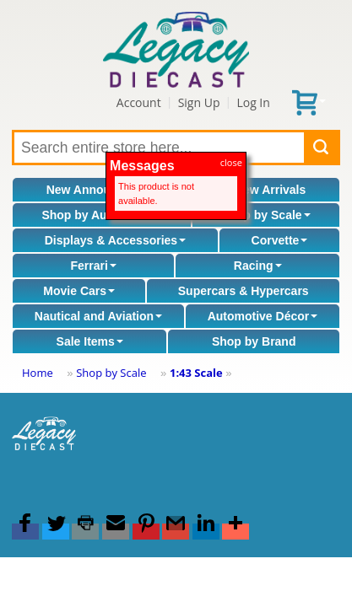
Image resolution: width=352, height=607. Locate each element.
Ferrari (93, 265)
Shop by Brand (254, 341)
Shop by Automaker (101, 215)
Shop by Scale (266, 215)
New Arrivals (270, 189)
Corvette (280, 240)
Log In (252, 102)
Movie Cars (79, 291)
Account (138, 102)
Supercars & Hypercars (243, 291)
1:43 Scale (196, 372)
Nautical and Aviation (98, 316)
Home (37, 372)
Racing (258, 265)
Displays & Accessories (115, 240)
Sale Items (90, 341)
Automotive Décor (263, 316)
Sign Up (199, 102)
